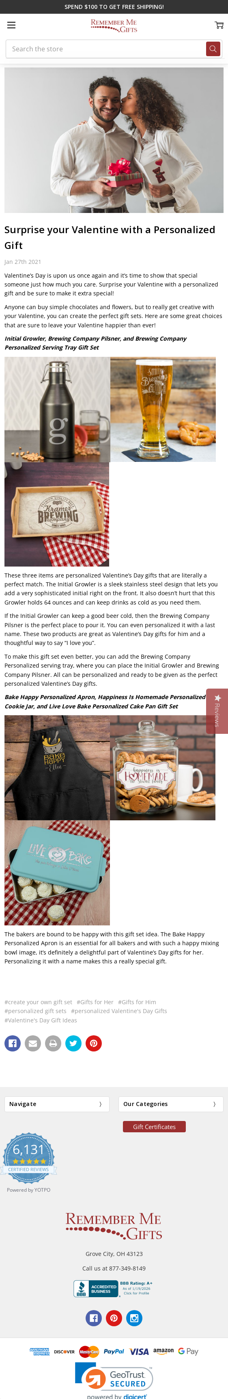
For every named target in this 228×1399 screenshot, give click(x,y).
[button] (154, 1127)
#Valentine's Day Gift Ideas (40, 1020)
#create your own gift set (38, 1002)
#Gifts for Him (137, 1002)
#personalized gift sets (35, 1011)
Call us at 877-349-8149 (114, 1268)
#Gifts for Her (95, 1002)
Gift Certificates (154, 1127)
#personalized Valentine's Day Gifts (119, 1011)
